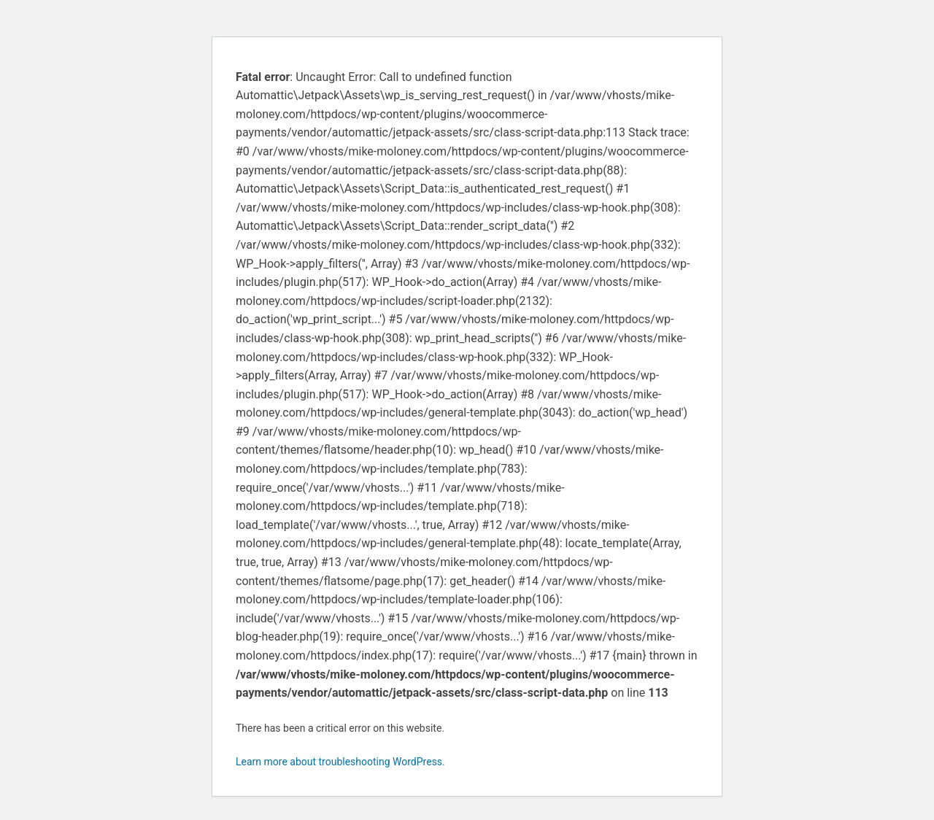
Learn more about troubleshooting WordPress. (340, 761)
